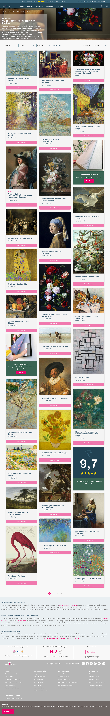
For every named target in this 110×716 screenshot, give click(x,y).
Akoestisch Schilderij (11, 674)
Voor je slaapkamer (39, 677)
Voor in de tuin (38, 685)
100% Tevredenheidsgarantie (13, 698)
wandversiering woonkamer (68, 605)
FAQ (57, 2)
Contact (62, 2)
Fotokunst (30, 7)
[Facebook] (87, 664)
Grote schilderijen (94, 679)
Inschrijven (91, 652)
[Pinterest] (95, 664)
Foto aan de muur (63, 677)
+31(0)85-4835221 (82, 2)
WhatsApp (93, 2)
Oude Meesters (9, 677)
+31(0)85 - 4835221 (54, 664)
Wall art (91, 674)
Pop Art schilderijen (10, 685)
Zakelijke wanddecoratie (41, 691)
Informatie (59, 7)
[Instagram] (83, 664)
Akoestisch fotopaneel (95, 685)
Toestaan (8, 711)
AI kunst (40, 638)
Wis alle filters (57, 45)
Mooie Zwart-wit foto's (64, 679)
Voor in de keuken (39, 682)
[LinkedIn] (91, 664)
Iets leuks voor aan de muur (97, 682)
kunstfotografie (73, 638)
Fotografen (50, 7)
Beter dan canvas (94, 677)
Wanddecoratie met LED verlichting (68, 682)
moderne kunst (49, 638)
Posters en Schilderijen (95, 688)
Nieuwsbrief (50, 2)
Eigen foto (39, 7)
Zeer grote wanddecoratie (65, 685)
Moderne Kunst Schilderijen (13, 679)
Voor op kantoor (38, 679)
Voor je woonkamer (39, 674)
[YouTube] (99, 664)
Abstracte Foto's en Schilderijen (14, 682)
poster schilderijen (60, 638)
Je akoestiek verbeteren (64, 674)
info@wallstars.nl (103, 2)
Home (22, 7)
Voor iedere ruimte (39, 688)
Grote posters (62, 688)
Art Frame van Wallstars (12, 688)
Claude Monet (21, 621)
